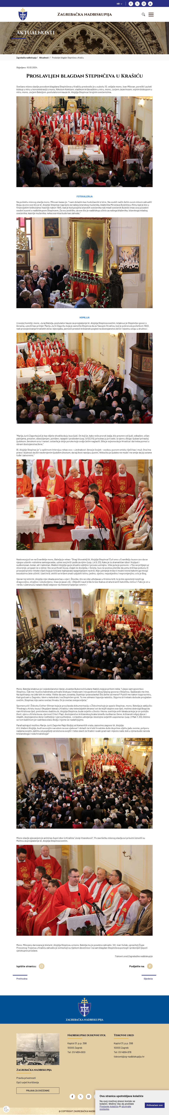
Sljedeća (148, 978)
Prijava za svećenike (37, 1090)
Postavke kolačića (109, 1106)
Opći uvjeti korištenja (27, 1082)
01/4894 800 (78, 1052)
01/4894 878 (124, 1052)
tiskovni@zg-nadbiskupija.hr (129, 1056)
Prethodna (21, 978)
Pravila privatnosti (26, 1077)
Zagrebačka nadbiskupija (84, 14)
